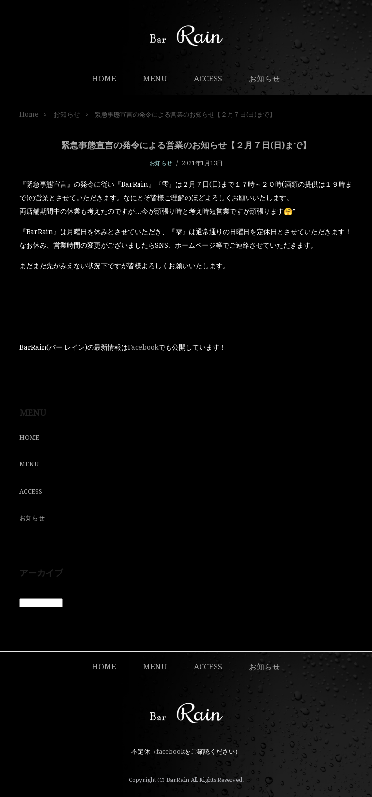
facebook (170, 751)
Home (29, 114)
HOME (104, 78)
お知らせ (264, 78)
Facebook (143, 347)
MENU (155, 78)
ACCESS (208, 78)
